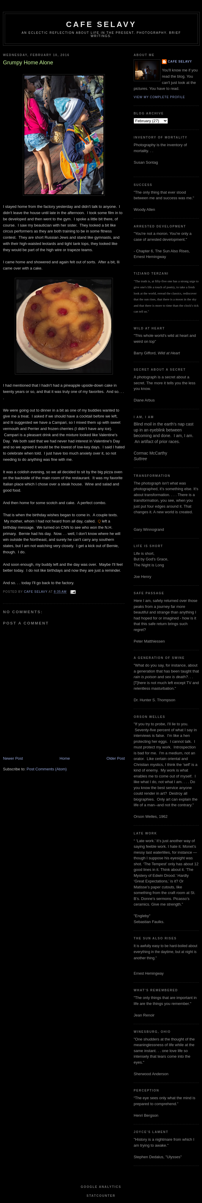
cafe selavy (101, 24)
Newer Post (13, 758)
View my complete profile (159, 97)
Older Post (116, 758)
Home (65, 758)
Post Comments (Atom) (47, 769)
